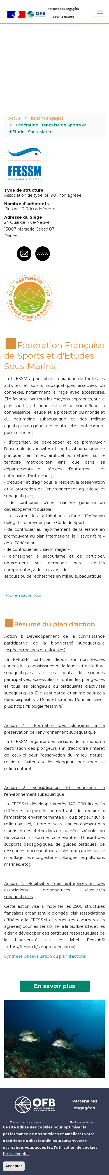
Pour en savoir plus (22, 595)
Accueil (15, 118)
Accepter (13, 1166)
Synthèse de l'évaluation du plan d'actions (45, 956)
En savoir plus (54, 986)
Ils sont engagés (47, 118)
